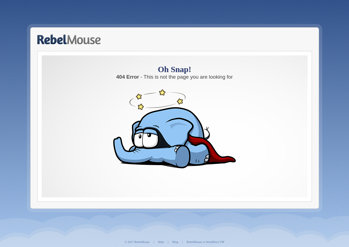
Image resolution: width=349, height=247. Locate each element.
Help (161, 241)
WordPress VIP (215, 241)
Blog (175, 241)
